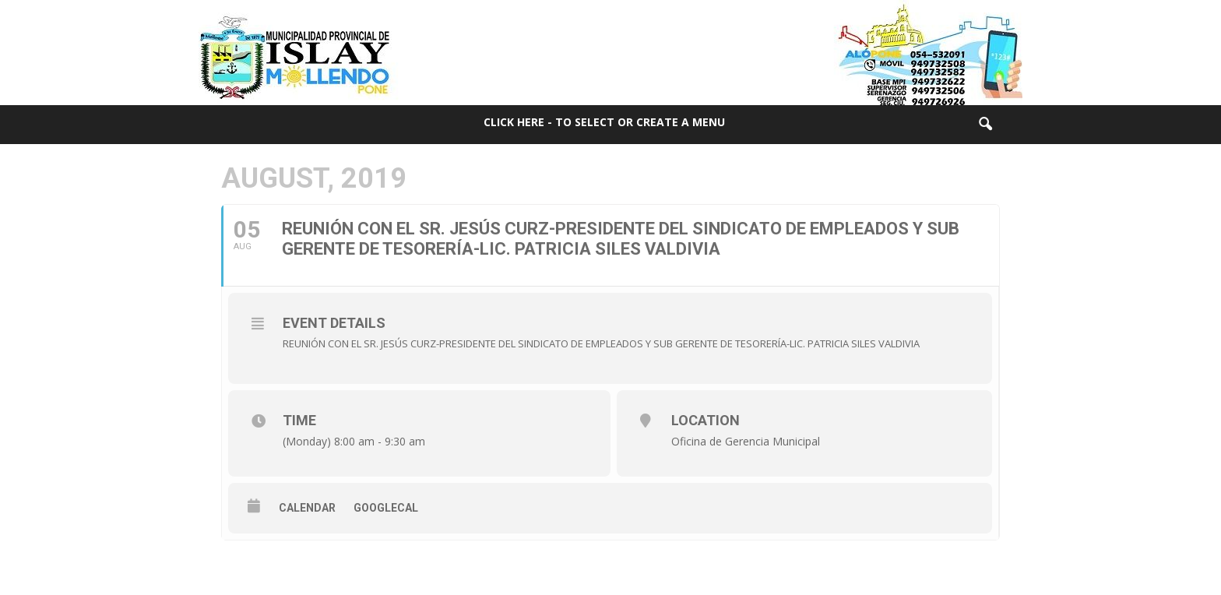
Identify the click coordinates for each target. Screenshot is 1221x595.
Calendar (307, 508)
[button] (985, 124)
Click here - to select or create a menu (604, 121)
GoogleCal (386, 508)
